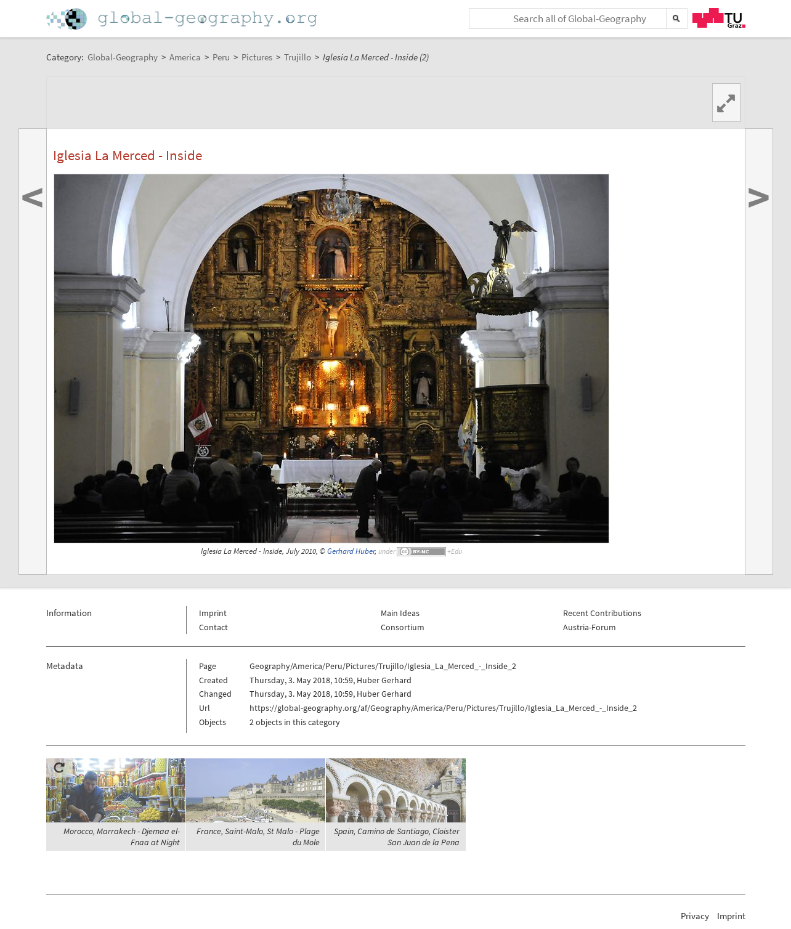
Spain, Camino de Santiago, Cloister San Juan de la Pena (397, 837)
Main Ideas (400, 613)
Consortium (402, 627)
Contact (213, 627)
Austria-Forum (589, 627)
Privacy (695, 916)
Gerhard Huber (351, 551)
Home (183, 19)
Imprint (213, 613)
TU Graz (718, 18)
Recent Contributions (602, 613)
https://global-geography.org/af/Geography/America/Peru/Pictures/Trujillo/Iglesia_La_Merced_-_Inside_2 (443, 707)
